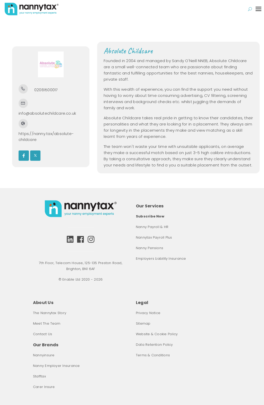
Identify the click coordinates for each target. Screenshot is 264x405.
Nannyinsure (43, 355)
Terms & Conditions (153, 355)
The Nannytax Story (49, 312)
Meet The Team (46, 323)
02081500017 (46, 89)
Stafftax (39, 376)
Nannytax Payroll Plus (154, 237)
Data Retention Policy (154, 344)
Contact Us (42, 334)
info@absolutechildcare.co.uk (47, 113)
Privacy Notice (148, 312)
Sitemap (143, 323)
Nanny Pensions (149, 248)
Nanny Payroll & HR (152, 226)
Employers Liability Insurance (161, 258)
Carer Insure (44, 386)
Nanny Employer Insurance (56, 365)
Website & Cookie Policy (157, 334)
